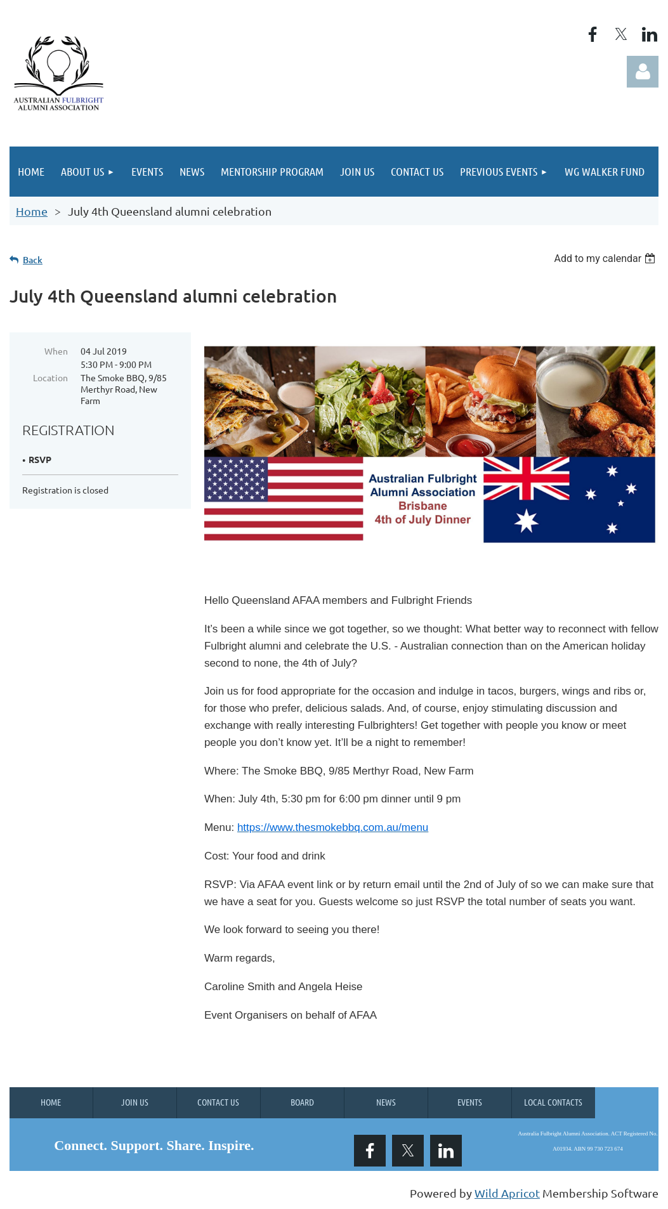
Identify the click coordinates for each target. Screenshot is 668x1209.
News (386, 1102)
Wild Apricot (507, 1192)
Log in (642, 72)
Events (469, 1102)
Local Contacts (553, 1102)
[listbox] (606, 258)
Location (50, 377)
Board (302, 1102)
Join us (134, 1102)
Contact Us (218, 1102)
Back (33, 260)
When (56, 350)
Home (32, 211)
